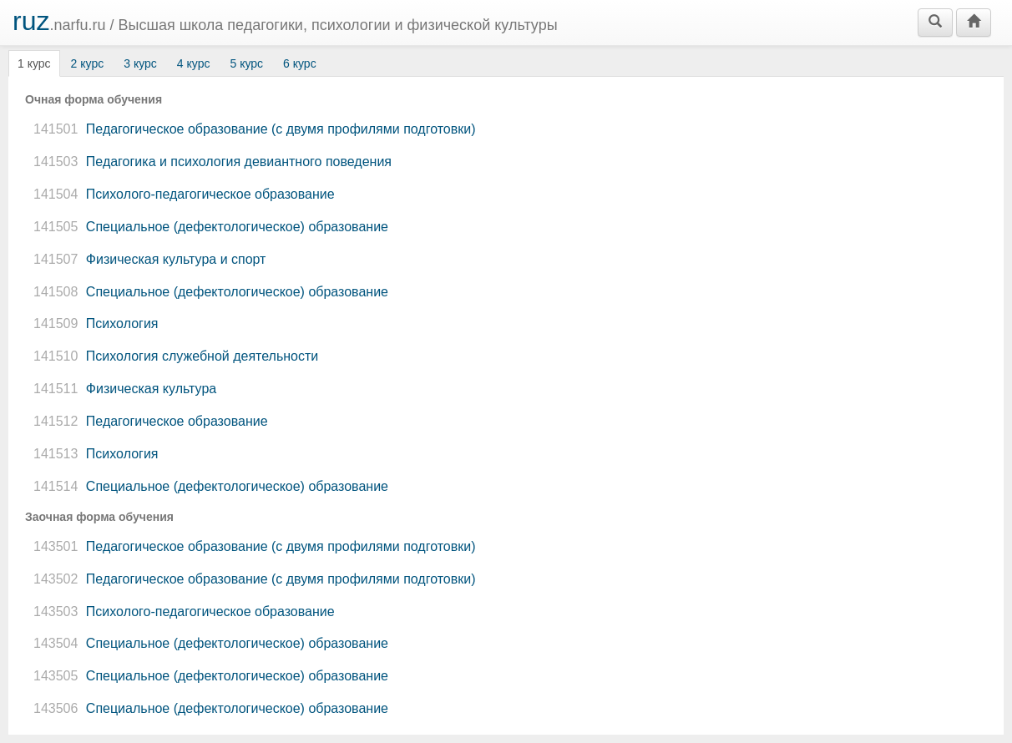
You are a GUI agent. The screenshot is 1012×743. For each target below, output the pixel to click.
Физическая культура (122, 389)
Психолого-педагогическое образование (182, 194)
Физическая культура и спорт (147, 259)
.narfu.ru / (285, 21)
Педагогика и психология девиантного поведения (210, 161)
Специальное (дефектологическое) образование (208, 227)
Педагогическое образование (148, 421)
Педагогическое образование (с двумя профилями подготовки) (252, 129)
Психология (94, 323)
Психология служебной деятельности (173, 356)
